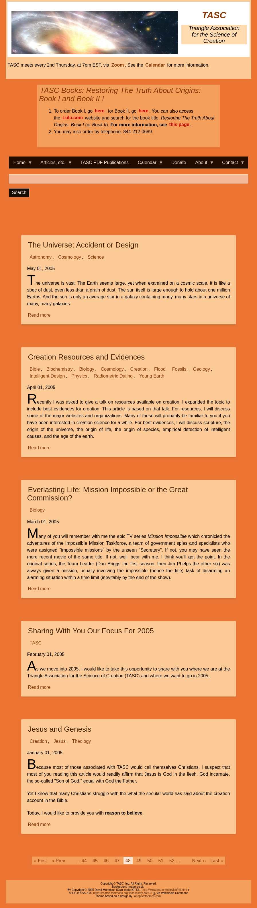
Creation (139, 369)
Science (96, 257)
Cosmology (69, 257)
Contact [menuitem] (231, 164)
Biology (86, 369)
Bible (35, 369)
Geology (201, 369)
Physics (79, 376)
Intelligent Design (47, 376)
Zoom (117, 65)
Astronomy (41, 257)
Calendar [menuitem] (148, 164)
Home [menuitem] (21, 164)
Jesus (60, 741)
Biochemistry (59, 369)
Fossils (179, 369)
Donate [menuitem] (178, 162)
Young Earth (151, 376)
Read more (40, 315)
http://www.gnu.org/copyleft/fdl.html (164, 889)
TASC (214, 15)
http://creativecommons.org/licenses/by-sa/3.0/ (122, 893)
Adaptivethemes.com (147, 896)
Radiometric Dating (113, 376)
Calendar (155, 65)
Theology (81, 741)
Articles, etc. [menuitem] (54, 164)
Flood (160, 369)
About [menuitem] (202, 164)
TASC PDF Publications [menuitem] (104, 162)
